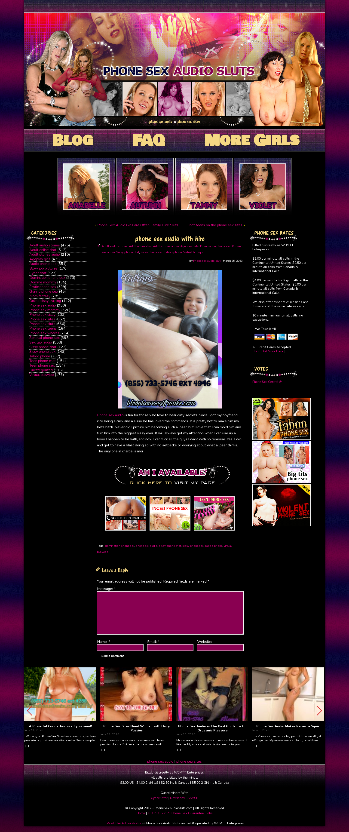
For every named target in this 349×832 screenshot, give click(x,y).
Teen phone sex (42, 365)
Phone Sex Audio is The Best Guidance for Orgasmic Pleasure (212, 728)
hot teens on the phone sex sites (216, 225)
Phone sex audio (42, 305)
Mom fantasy (39, 296)
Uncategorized (41, 370)
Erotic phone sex (42, 286)
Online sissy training (45, 300)
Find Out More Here (268, 351)
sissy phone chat (170, 546)
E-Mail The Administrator (123, 823)
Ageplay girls (40, 259)
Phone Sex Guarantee (187, 813)
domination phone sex (119, 546)
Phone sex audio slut (206, 261)
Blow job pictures (43, 268)
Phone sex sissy (42, 314)
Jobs (209, 813)
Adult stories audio (44, 254)
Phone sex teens (43, 328)
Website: (204, 641)
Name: (103, 641)
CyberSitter (159, 798)
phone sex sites (189, 761)
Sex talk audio (40, 342)
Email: (153, 641)
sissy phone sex (192, 546)
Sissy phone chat (42, 347)
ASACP (192, 798)
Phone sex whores (44, 333)
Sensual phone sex (44, 337)
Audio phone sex (42, 263)
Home (141, 813)
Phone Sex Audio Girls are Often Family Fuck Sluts (137, 225)
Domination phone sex (47, 277)
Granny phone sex (43, 291)
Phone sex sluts (42, 323)
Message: (106, 588)
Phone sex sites (42, 319)
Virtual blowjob (41, 374)
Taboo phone (39, 356)
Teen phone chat (42, 360)
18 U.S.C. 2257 (158, 813)
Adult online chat (42, 249)
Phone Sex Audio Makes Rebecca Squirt (288, 726)
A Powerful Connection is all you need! (60, 726)
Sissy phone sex (42, 351)
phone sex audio (146, 546)
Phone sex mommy (44, 310)
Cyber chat (37, 273)
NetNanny (177, 798)
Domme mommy (42, 282)
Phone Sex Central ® (267, 382)
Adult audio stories (44, 245)
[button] (319, 711)
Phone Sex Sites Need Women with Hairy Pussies (136, 728)
